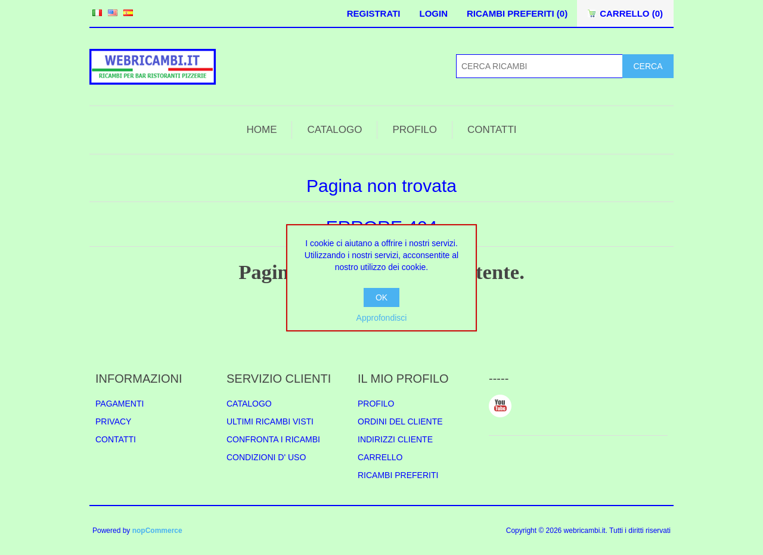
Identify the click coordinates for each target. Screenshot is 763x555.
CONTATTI (491, 129)
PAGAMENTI (119, 403)
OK (381, 297)
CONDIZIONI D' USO (266, 457)
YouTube (500, 406)
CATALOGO (334, 129)
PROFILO (414, 129)
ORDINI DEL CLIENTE (400, 421)
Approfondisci (381, 318)
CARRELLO (380, 457)
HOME (261, 129)
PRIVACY (113, 421)
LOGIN (433, 13)
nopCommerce (157, 530)
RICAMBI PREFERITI (398, 475)
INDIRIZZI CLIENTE (395, 439)
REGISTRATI (374, 13)
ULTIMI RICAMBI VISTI (270, 421)
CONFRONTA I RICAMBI (273, 439)
